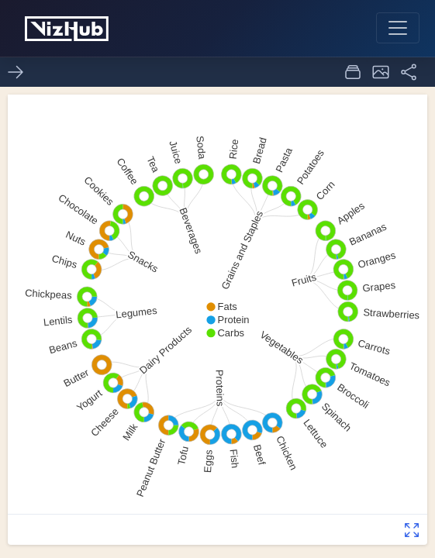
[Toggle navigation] (397, 27)
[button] (381, 72)
